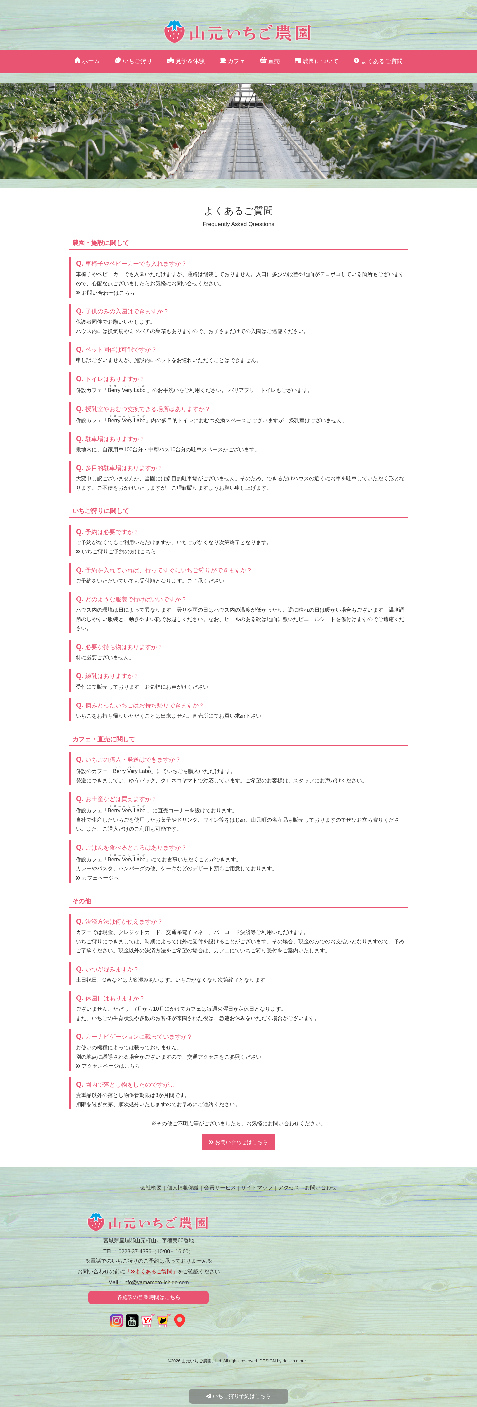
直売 (270, 61)
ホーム (87, 61)
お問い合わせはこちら (105, 293)
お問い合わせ (321, 1187)
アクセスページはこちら (108, 1066)
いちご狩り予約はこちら (238, 1396)
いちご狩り (133, 61)
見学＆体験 (186, 61)
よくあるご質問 (378, 61)
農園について (317, 61)
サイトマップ (257, 1187)
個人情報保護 (183, 1187)
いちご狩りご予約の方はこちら (116, 551)
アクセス (288, 1187)
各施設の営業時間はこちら (149, 1297)
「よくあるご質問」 (151, 1271)
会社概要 (151, 1187)
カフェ (232, 61)
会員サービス (220, 1187)
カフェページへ (97, 878)
